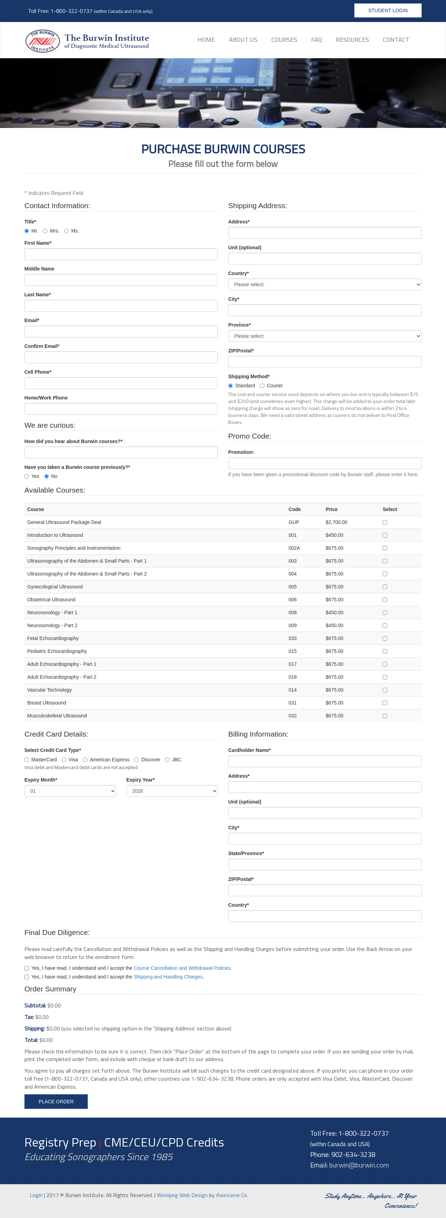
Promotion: (241, 452)
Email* (31, 320)
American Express (106, 759)
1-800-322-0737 (71, 11)
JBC (173, 759)
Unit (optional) (244, 247)
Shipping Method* (249, 376)
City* (233, 299)
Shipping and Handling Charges (168, 977)
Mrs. (51, 231)
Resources (352, 39)
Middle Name (39, 269)
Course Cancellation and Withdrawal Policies (182, 968)
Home (206, 39)
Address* (238, 221)
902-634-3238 (353, 1154)
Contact (396, 39)
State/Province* (246, 853)
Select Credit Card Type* (52, 750)
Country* (238, 273)
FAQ (316, 39)
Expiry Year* (140, 780)
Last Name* (37, 294)
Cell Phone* (38, 372)
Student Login (388, 10)
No (50, 476)
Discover (147, 759)
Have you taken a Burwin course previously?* (77, 467)
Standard (241, 385)
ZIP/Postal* (241, 350)
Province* (239, 325)
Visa (70, 759)
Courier (271, 385)
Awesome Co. (232, 1195)
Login (36, 1195)
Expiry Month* (40, 780)
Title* (30, 221)
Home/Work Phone (46, 398)
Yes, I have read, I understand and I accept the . (128, 968)
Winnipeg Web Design (182, 1195)
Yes (31, 476)
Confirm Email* (41, 346)
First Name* (38, 243)
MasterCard (40, 759)
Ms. (71, 231)
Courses (284, 39)
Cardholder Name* (249, 750)
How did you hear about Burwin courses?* (73, 441)
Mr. (31, 231)
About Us (243, 39)
